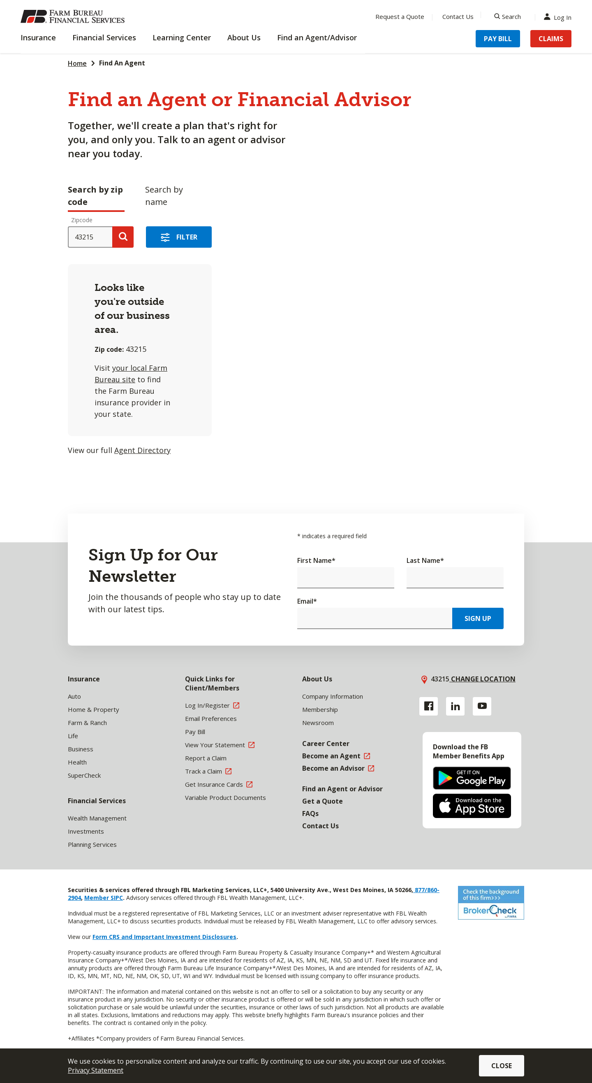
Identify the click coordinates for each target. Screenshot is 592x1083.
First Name (316, 560)
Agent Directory (142, 450)
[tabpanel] (218, 338)
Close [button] (501, 1065)
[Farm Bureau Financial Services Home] (74, 16)
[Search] (507, 16)
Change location (482, 678)
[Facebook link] (428, 706)
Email (307, 601)
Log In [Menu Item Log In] (559, 17)
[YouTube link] (482, 706)
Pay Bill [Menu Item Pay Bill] (498, 38)
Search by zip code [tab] (95, 195)
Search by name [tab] (164, 195)
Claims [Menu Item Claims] (551, 38)
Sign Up (478, 618)
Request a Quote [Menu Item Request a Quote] (399, 16)
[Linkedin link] (455, 706)
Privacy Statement (95, 1070)
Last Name (425, 560)
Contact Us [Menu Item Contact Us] (458, 16)
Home (77, 63)
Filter (186, 237)
